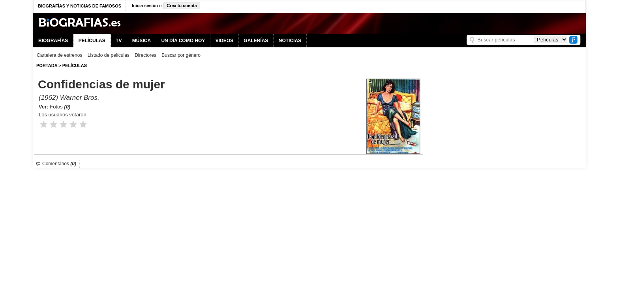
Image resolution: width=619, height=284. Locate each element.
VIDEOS (224, 40)
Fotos (60, 107)
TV (119, 40)
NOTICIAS (290, 40)
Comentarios (59, 163)
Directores (145, 55)
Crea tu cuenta (182, 5)
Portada (46, 65)
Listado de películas (108, 55)
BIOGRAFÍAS (53, 40)
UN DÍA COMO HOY (183, 40)
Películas (74, 65)
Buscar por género (181, 55)
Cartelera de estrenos (59, 55)
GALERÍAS (256, 40)
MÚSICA (141, 40)
